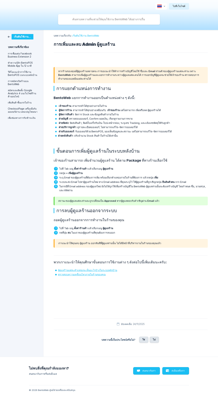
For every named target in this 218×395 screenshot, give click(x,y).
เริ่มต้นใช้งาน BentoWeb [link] (85, 35)
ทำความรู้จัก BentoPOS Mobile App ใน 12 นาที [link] (20, 64)
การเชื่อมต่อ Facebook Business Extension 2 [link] (20, 55)
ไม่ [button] (154, 339)
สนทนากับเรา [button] (149, 370)
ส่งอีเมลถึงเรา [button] (178, 370)
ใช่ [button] (143, 339)
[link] (20, 36)
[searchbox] (109, 19)
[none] (161, 6)
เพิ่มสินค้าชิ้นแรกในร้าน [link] (20, 102)
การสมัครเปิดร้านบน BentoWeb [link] (18, 83)
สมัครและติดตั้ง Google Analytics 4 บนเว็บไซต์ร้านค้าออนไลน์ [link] (22, 93)
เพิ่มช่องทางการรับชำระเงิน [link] (21, 118)
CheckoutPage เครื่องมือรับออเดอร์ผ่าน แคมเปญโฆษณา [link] (22, 110)
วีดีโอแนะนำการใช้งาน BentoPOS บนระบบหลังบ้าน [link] (22, 73)
